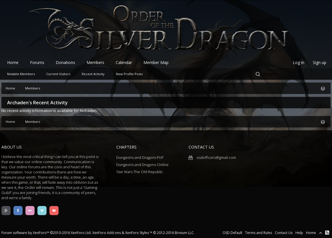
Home (13, 62)
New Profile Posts (129, 74)
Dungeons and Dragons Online (142, 164)
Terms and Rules (258, 232)
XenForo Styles (137, 232)
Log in (298, 62)
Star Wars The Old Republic (139, 171)
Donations (65, 62)
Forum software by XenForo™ (46, 232)
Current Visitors (58, 74)
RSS (327, 233)
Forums (37, 62)
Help (299, 232)
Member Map (156, 62)
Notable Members (21, 74)
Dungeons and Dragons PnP (140, 157)
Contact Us (284, 232)
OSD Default (232, 232)
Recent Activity (93, 74)
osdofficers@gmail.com (212, 157)
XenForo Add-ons (106, 232)
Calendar (124, 62)
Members (95, 62)
